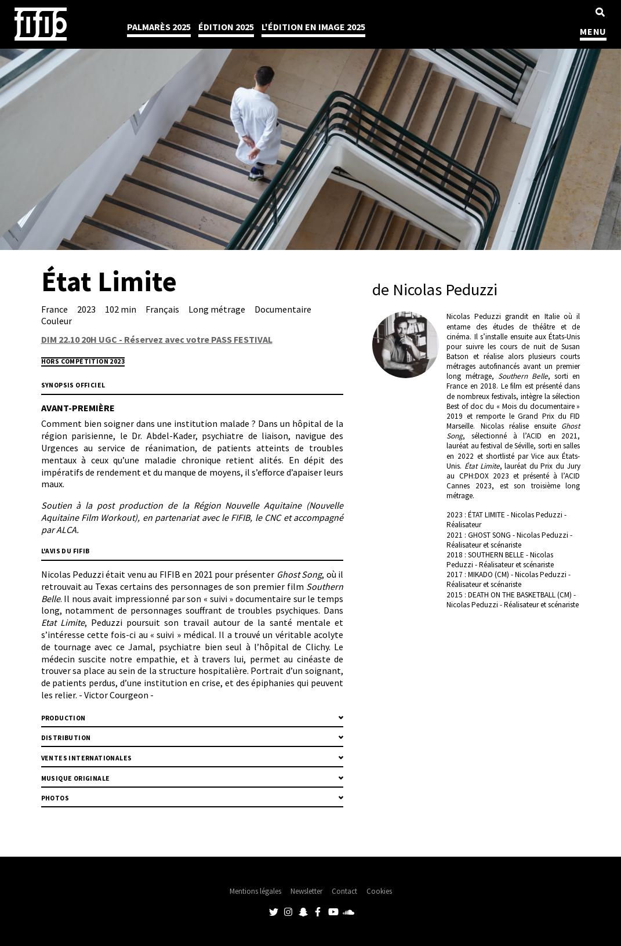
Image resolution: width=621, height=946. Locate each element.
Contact (344, 891)
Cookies (379, 891)
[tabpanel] (310, 125)
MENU (593, 31)
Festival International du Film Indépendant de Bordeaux (40, 24)
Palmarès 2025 (159, 26)
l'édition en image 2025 (313, 26)
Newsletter (306, 891)
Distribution (66, 738)
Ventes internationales (86, 758)
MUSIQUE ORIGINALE (75, 778)
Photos (55, 798)
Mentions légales (255, 891)
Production (63, 718)
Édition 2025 (226, 26)
